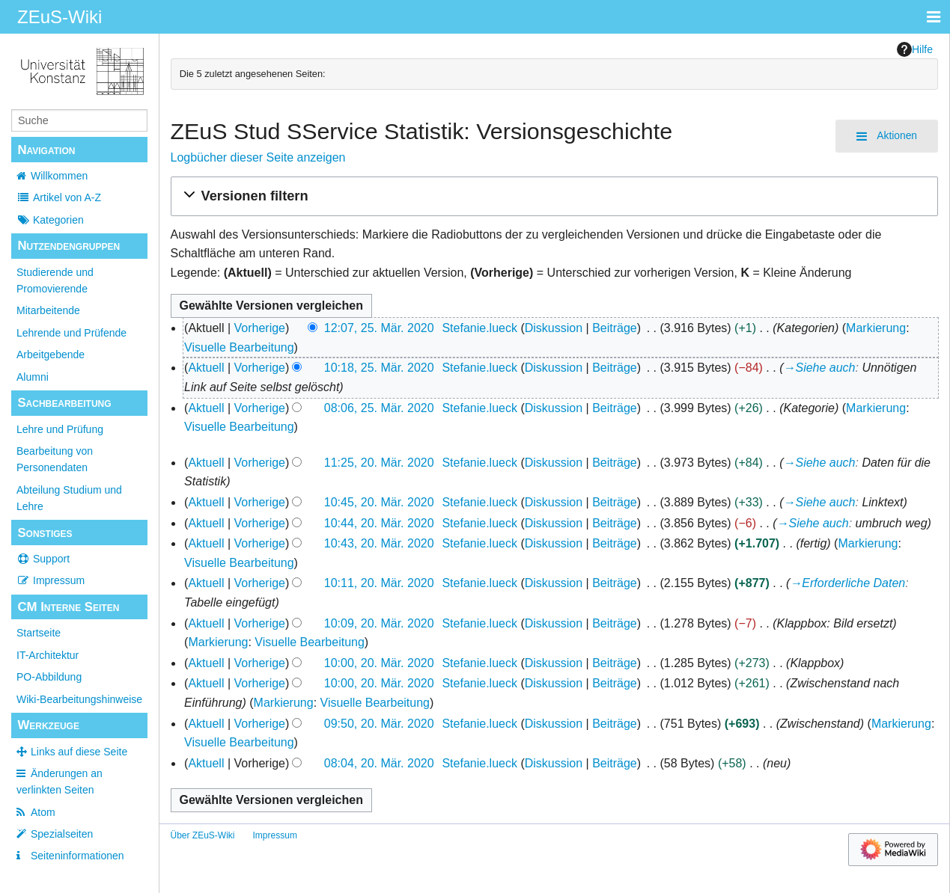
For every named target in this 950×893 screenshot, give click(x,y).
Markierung (876, 328)
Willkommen (59, 176)
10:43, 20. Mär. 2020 (379, 543)
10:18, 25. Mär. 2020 (379, 367)
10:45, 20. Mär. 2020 (379, 502)
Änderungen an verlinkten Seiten (59, 781)
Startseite (38, 633)
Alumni (32, 377)
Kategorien (50, 220)
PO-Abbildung (49, 677)
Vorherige (260, 328)
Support (43, 559)
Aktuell (206, 367)
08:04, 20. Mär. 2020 (379, 763)
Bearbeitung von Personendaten (54, 459)
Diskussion (553, 328)
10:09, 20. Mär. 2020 (379, 623)
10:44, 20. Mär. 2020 (379, 523)
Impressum (50, 580)
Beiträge (614, 328)
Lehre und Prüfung (59, 429)
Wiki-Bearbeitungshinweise (79, 699)
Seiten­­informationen (77, 856)
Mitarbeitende (48, 310)
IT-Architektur (47, 655)
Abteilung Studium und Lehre (69, 498)
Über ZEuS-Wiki (203, 835)
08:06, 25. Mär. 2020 (379, 408)
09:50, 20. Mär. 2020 (379, 723)
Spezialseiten (62, 834)
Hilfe (915, 49)
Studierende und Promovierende (55, 280)
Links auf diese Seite (79, 752)
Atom (43, 812)
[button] (554, 196)
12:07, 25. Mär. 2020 (379, 328)
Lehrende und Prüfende (71, 333)
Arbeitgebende (50, 354)
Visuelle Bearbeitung (238, 347)
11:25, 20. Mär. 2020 (379, 462)
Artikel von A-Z (58, 197)
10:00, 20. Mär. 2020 (379, 663)
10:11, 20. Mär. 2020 (379, 583)
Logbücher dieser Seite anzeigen (258, 157)
